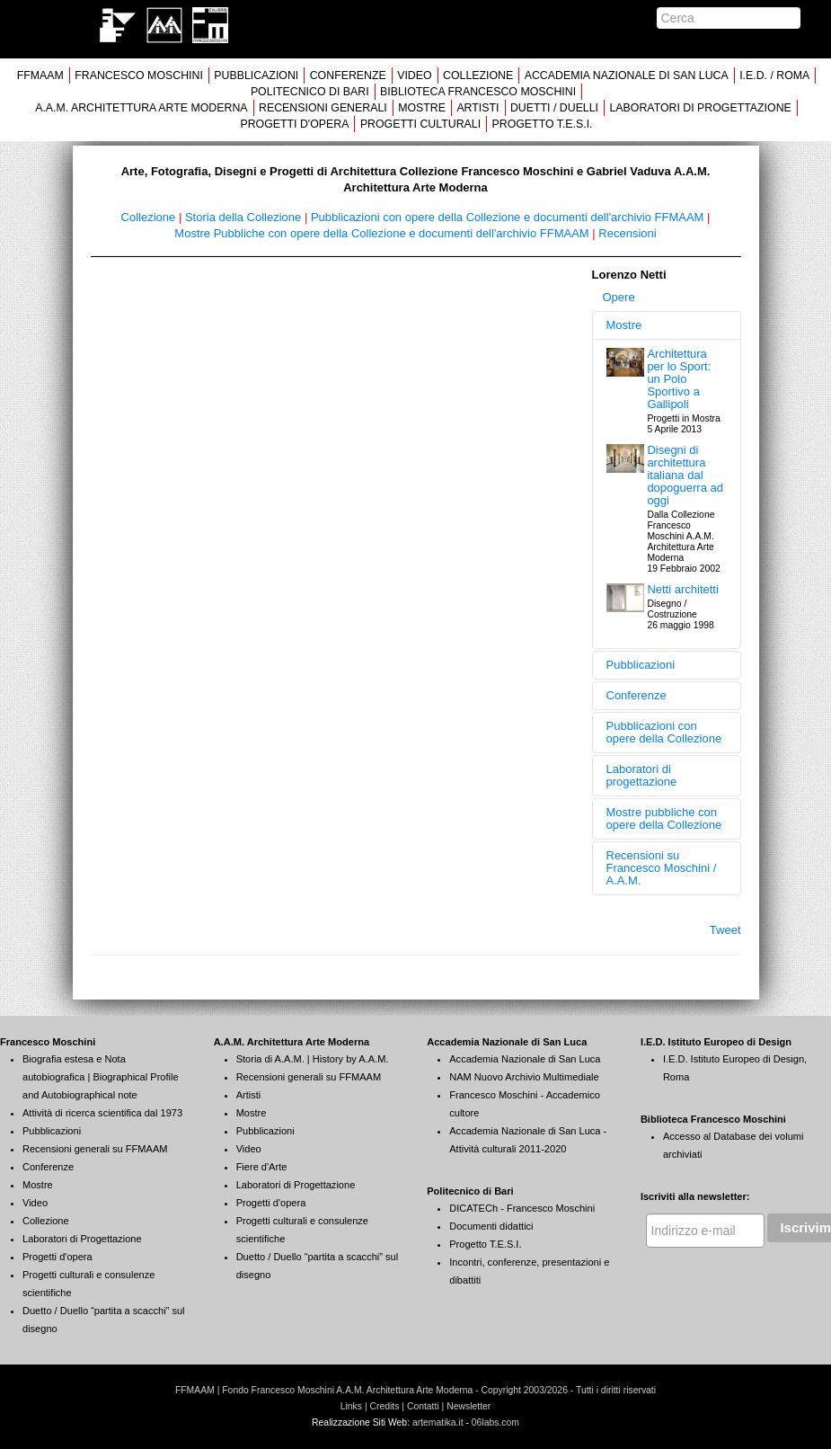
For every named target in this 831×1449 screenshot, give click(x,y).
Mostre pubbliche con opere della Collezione (664, 818)
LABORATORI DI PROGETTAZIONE (700, 108)
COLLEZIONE (478, 75)
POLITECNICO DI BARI (310, 91)
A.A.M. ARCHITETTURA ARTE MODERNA (141, 108)
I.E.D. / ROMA (774, 75)
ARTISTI (477, 108)
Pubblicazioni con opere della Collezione (664, 732)
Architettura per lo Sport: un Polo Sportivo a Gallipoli (679, 379)
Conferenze (636, 695)
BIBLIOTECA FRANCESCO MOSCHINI (478, 91)
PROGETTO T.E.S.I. (542, 124)
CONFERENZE (348, 75)
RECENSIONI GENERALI (323, 108)
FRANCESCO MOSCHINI (139, 75)
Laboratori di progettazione (641, 775)
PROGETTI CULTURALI (420, 124)
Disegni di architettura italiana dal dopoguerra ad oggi (685, 475)
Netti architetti (682, 589)
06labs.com (495, 1422)
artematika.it (438, 1422)
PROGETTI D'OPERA (294, 124)
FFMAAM (40, 75)
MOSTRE (422, 108)
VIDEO (414, 75)
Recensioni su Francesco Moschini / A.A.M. (661, 868)
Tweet (725, 930)
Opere (619, 297)
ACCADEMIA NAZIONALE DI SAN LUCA (627, 75)
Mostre (624, 325)
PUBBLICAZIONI (256, 75)
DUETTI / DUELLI (554, 108)
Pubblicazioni (641, 664)
